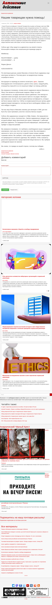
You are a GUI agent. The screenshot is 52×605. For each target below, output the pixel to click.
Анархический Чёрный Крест (15, 427)
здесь (35, 81)
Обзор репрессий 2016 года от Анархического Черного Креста (16, 411)
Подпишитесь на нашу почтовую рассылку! (22, 517)
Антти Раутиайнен (7, 231)
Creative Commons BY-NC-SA (43, 597)
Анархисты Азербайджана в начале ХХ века (12, 572)
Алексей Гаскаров (5, 153)
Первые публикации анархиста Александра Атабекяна (14, 529)
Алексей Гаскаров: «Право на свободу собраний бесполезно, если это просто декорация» (23, 409)
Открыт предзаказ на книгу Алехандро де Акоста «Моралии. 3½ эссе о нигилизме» (21, 536)
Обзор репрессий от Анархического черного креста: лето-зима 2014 (17, 416)
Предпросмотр (13, 189)
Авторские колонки (11, 197)
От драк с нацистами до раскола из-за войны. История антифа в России (18, 406)
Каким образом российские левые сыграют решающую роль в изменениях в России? (22, 549)
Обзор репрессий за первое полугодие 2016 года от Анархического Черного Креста (21, 413)
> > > (26, 575)
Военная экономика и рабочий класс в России (12, 559)
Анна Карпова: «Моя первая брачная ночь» (11, 418)
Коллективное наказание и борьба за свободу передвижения (21, 229)
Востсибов (5, 280)
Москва (7, 152)
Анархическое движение (7, 13)
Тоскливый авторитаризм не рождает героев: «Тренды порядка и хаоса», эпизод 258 (21, 541)
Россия (3, 152)
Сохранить (5, 189)
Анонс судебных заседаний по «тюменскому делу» (13, 544)
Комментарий (5, 165)
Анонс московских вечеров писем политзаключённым (14, 546)
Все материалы (9, 526)
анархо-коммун (17, 23)
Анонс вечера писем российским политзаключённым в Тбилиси (16, 538)
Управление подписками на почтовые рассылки (13, 520)
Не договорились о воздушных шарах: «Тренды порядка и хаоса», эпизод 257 (20, 566)
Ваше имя (3, 160)
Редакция (3, 463)
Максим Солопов (15, 153)
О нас (26, 598)
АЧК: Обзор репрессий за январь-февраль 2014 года (14, 420)
